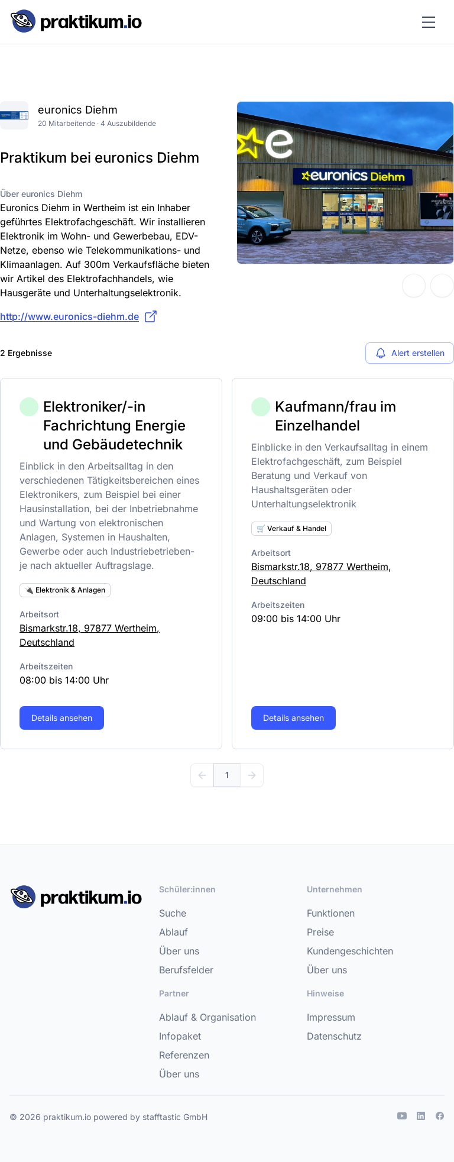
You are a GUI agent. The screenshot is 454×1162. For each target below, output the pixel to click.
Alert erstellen (410, 353)
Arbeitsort (39, 614)
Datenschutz (334, 1036)
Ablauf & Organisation (207, 1017)
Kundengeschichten (350, 951)
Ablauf (173, 932)
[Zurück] (202, 775)
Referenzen (184, 1055)
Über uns (179, 951)
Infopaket (180, 1036)
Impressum (331, 1017)
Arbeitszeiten (46, 666)
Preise (320, 932)
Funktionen (331, 913)
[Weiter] (252, 775)
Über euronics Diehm (41, 194)
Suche (172, 913)
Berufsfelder (186, 970)
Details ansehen (61, 718)
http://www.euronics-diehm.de (79, 316)
